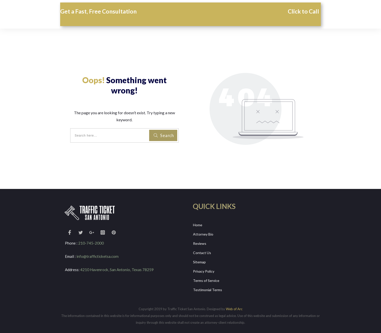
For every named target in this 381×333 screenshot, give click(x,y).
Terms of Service (206, 278)
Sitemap (199, 261)
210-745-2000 (91, 243)
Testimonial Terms (207, 287)
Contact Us (202, 252)
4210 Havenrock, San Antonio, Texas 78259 (116, 269)
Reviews (199, 243)
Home (197, 225)
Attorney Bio (203, 234)
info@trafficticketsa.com (97, 256)
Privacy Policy (203, 269)
